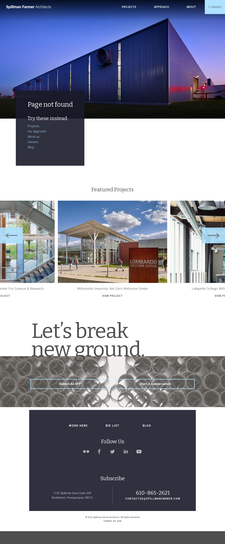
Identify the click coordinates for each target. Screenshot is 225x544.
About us (34, 149)
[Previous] (11, 248)
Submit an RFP (70, 397)
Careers (33, 155)
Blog (31, 160)
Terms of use (112, 534)
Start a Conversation (155, 397)
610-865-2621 (153, 506)
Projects (33, 139)
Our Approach (37, 144)
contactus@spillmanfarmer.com (152, 511)
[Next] (213, 248)
